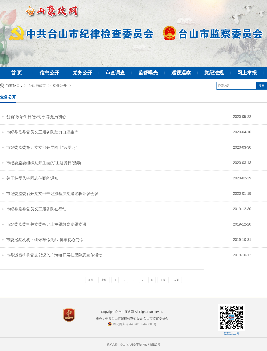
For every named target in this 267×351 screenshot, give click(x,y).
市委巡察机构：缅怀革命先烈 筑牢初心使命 (44, 240)
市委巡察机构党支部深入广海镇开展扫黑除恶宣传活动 (54, 255)
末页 (176, 279)
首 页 (16, 73)
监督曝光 (148, 73)
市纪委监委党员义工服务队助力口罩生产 (42, 132)
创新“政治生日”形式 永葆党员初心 (36, 117)
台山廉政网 (37, 85)
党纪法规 (214, 73)
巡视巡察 (181, 73)
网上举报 (247, 73)
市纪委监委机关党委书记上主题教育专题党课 (46, 224)
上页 (104, 279)
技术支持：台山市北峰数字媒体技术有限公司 (133, 344)
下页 (163, 279)
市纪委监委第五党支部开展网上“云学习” (41, 147)
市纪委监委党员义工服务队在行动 (36, 209)
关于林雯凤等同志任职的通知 (32, 178)
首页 (90, 279)
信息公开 (49, 73)
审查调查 (115, 73)
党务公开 (82, 73)
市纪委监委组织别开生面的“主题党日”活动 (43, 163)
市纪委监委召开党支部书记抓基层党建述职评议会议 (52, 193)
